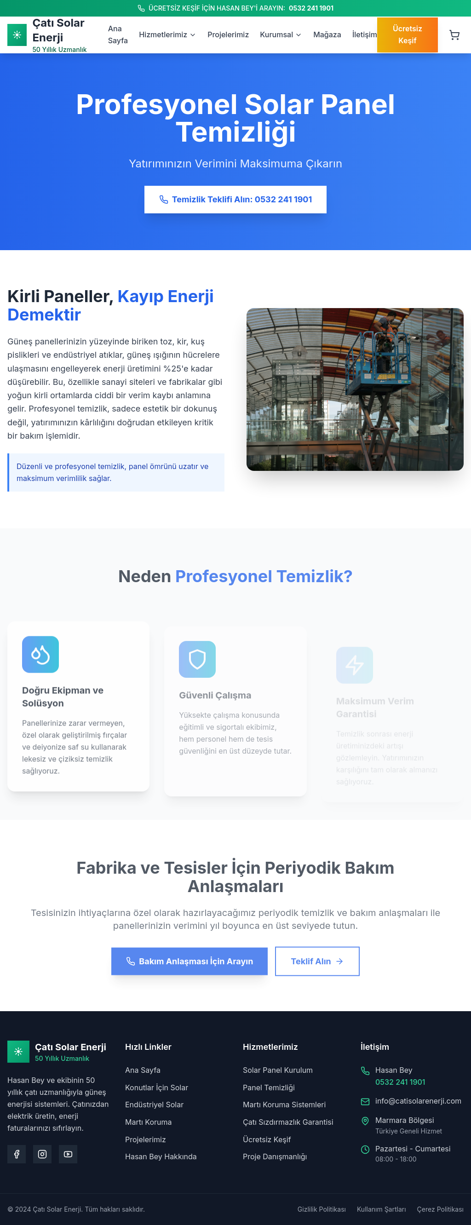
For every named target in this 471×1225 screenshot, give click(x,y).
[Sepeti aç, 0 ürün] (454, 35)
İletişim (364, 34)
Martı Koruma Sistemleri (284, 1104)
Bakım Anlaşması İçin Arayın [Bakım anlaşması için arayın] (189, 969)
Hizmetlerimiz (167, 34)
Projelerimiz (228, 34)
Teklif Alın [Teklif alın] (317, 969)
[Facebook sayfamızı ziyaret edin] (16, 1154)
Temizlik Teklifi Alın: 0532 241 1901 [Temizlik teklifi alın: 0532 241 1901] (235, 199)
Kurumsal (281, 34)
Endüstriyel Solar (154, 1104)
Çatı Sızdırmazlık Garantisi (288, 1122)
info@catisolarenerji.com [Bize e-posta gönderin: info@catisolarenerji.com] (418, 1100)
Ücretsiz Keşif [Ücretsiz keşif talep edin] (407, 34)
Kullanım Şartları (381, 1209)
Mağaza (327, 34)
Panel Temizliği (269, 1087)
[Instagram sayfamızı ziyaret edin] (42, 1154)
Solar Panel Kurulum (278, 1070)
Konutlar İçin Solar (156, 1087)
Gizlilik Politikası (322, 1209)
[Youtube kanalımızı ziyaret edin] (68, 1154)
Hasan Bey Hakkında (161, 1156)
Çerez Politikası (440, 1209)
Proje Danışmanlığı (275, 1156)
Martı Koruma (148, 1122)
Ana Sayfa (143, 1070)
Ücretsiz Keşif (267, 1139)
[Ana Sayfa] (57, 35)
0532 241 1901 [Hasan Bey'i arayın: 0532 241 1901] (311, 8)
